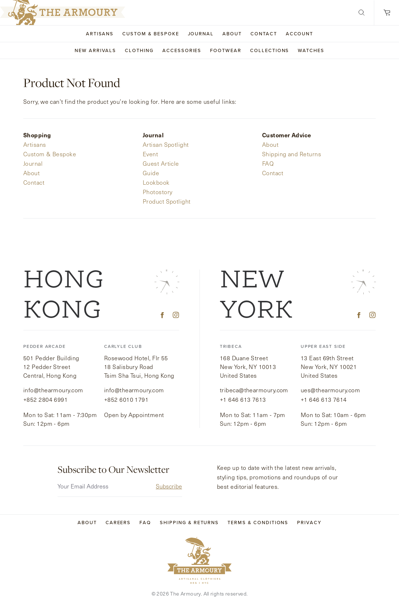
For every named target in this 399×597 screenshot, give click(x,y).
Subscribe (169, 477)
